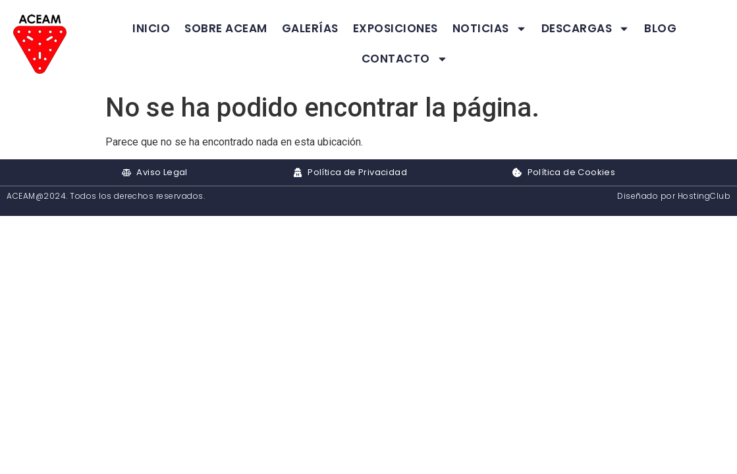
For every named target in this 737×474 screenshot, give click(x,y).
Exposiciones (395, 28)
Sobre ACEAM (225, 28)
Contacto (405, 59)
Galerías (310, 28)
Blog (660, 28)
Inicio (151, 28)
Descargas (585, 28)
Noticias (489, 28)
